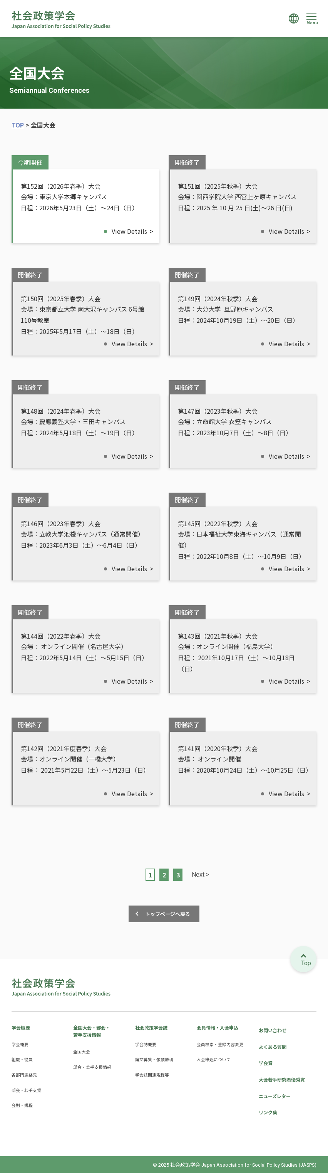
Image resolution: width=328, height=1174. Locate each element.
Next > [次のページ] (200, 874)
